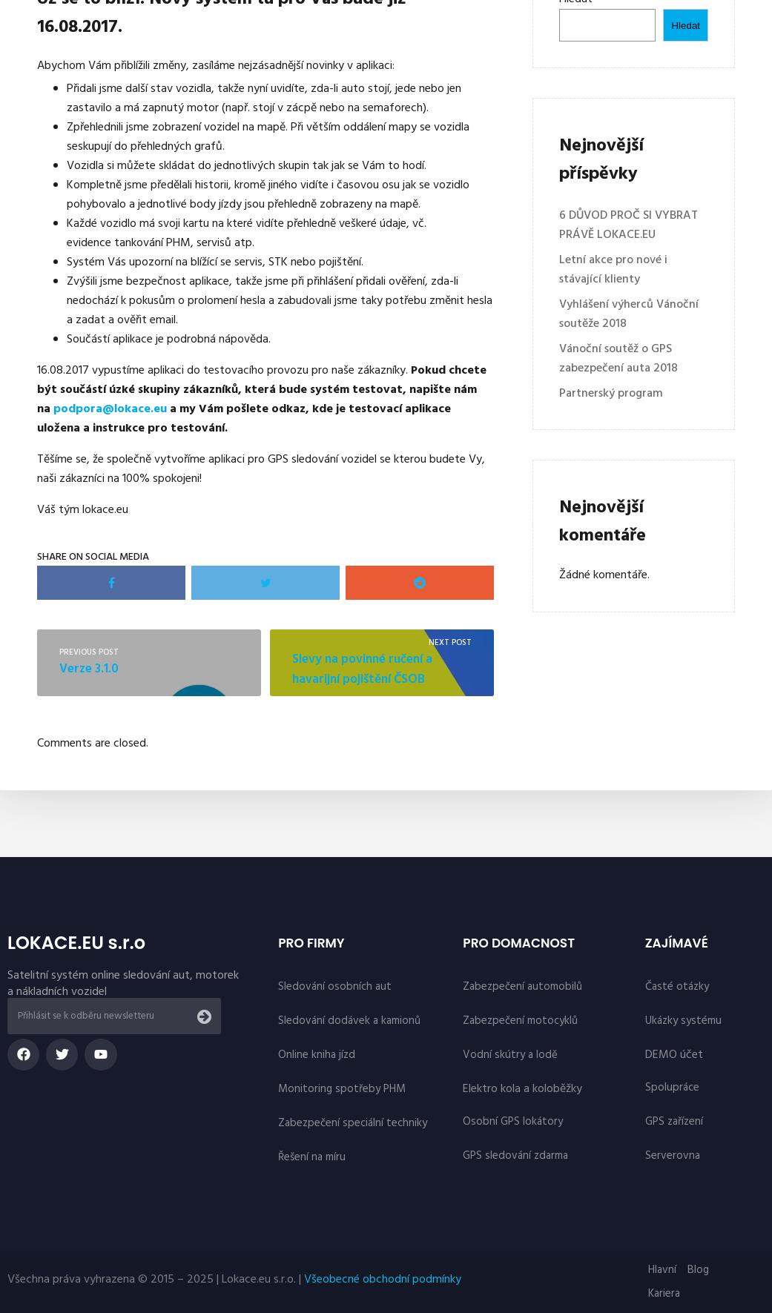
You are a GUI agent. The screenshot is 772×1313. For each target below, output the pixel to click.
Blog (698, 1270)
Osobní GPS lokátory (513, 1122)
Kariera (664, 1294)
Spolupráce (672, 1088)
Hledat (685, 25)
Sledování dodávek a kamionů (349, 1021)
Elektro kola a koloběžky (522, 1089)
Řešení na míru (312, 1157)
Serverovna (672, 1156)
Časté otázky (677, 987)
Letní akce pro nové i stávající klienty (613, 270)
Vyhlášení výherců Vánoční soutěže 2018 (629, 314)
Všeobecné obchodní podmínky (382, 1279)
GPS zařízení (674, 1122)
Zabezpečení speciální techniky (352, 1123)
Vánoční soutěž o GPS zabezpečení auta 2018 (618, 359)
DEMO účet (674, 1055)
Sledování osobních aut (335, 987)
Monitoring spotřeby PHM (342, 1089)
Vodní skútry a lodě (510, 1055)
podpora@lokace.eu (110, 409)
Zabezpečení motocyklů (520, 1021)
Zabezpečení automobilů (522, 987)
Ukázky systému (683, 1021)
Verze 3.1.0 (89, 669)
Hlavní (662, 1270)
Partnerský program (611, 393)
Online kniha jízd (316, 1055)
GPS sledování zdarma (515, 1156)
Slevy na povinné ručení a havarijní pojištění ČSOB (362, 669)
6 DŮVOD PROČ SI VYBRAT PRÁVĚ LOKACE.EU (628, 225)
